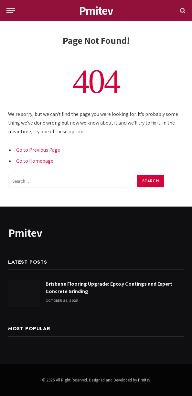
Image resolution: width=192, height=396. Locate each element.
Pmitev (144, 380)
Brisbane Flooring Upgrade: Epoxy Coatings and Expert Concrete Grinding (109, 287)
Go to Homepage (34, 160)
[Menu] (10, 10)
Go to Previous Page (38, 150)
